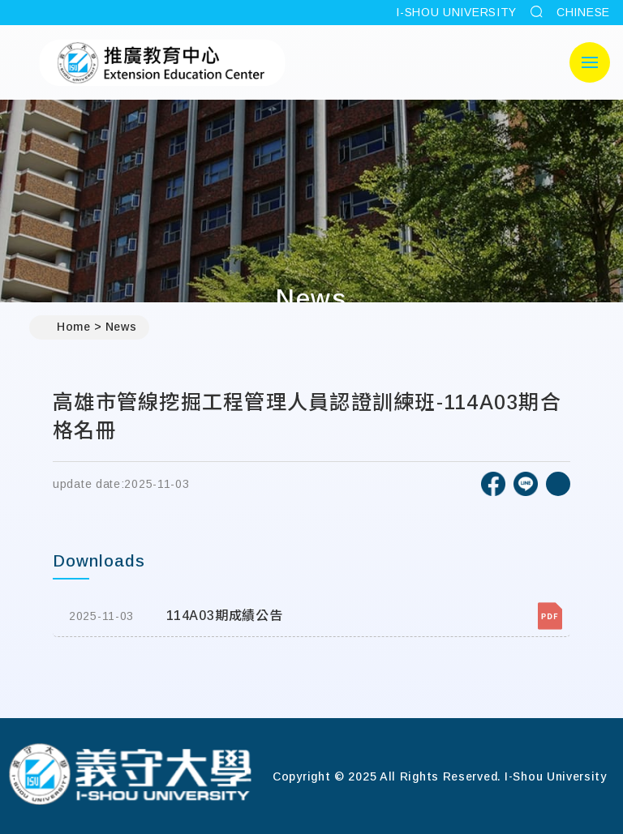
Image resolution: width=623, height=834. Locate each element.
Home (66, 327)
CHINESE (583, 12)
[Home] (129, 776)
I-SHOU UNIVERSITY (456, 12)
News (121, 326)
